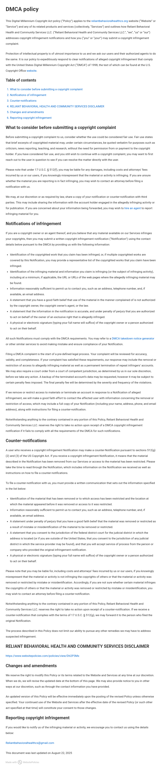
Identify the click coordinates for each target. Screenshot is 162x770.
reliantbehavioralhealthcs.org (109, 21)
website (32, 70)
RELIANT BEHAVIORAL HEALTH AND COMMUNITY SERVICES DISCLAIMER (57, 106)
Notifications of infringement (28, 95)
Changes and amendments (27, 112)
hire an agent (132, 208)
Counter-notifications (23, 100)
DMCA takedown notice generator (133, 338)
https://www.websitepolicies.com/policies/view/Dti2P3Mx (42, 655)
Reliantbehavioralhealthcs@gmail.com (30, 743)
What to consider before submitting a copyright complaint (46, 89)
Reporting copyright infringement (30, 117)
